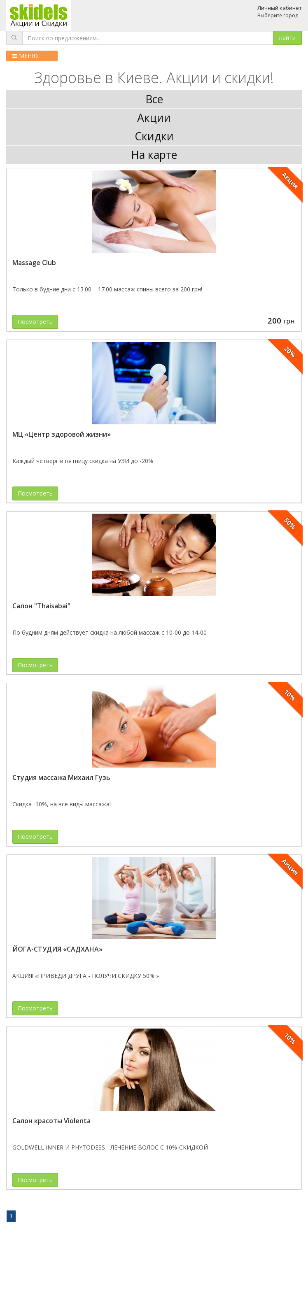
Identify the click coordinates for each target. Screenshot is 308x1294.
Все (154, 99)
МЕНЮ (25, 56)
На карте (154, 154)
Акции (154, 117)
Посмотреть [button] (35, 322)
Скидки (154, 136)
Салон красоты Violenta (51, 1120)
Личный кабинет (279, 8)
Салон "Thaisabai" (41, 605)
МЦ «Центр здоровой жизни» (61, 434)
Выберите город (277, 15)
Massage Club (34, 262)
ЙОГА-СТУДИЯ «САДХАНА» (57, 949)
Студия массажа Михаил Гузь (61, 777)
